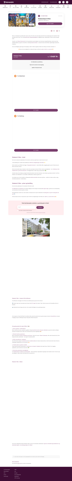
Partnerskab (6, 476)
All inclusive (33, 6)
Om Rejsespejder (7, 469)
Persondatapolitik (17, 474)
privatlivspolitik (40, 212)
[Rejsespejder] (9, 2)
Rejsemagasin (53, 2)
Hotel (63, 6)
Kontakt (15, 473)
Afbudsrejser (44, 2)
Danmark (45, 6)
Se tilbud (50, 23)
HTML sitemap (17, 478)
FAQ (4, 473)
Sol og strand (16, 6)
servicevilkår (43, 212)
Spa (21, 6)
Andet (68, 6)
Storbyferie (26, 6)
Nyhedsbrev (16, 476)
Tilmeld (40, 207)
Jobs (15, 471)
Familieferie (51, 6)
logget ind (19, 463)
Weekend (40, 6)
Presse (5, 474)
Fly (10, 6)
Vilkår (15, 469)
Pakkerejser (5, 6)
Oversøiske (58, 6)
